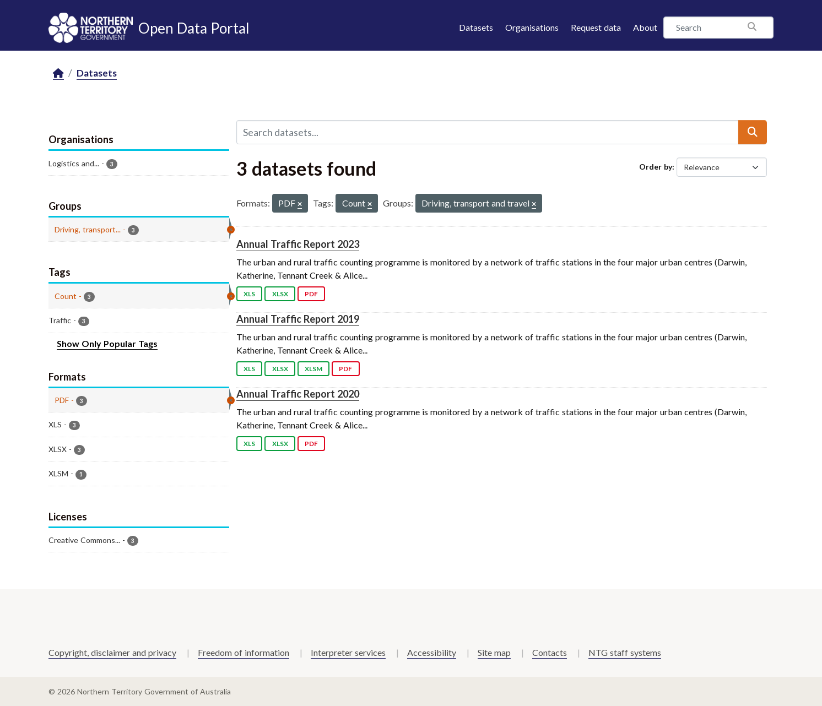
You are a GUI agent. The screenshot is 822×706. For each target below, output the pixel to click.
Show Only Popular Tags (107, 343)
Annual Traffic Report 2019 (297, 319)
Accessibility (431, 652)
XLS (249, 294)
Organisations (532, 27)
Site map (494, 652)
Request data (596, 27)
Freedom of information (243, 652)
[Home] (58, 73)
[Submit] (752, 132)
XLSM (313, 369)
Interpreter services (348, 652)
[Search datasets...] (487, 132)
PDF (311, 294)
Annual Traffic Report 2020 (297, 394)
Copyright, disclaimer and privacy (112, 652)
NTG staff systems (624, 652)
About (645, 27)
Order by (655, 166)
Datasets (476, 27)
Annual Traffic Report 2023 (297, 244)
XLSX (280, 294)
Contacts (549, 652)
